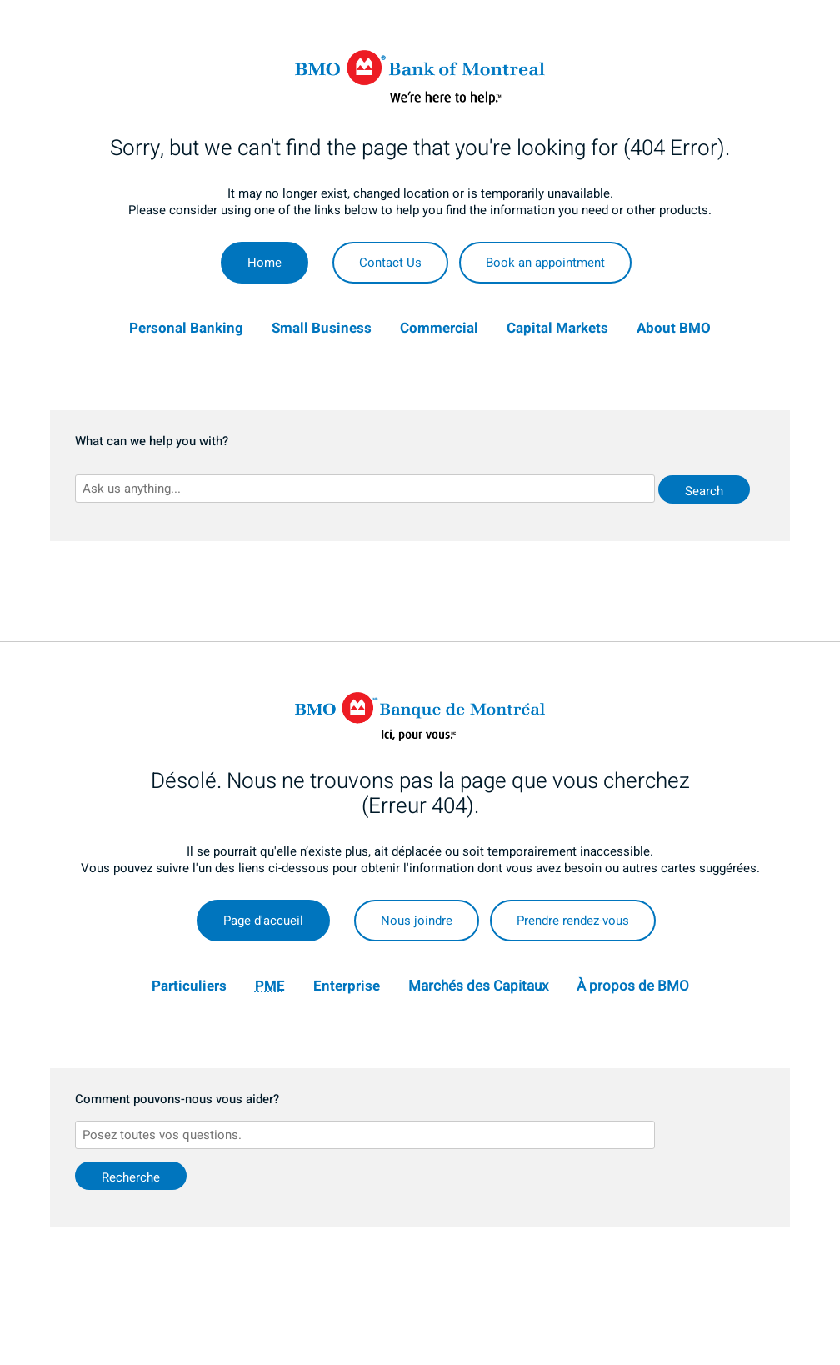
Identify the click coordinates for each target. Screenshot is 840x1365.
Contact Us (390, 262)
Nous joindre (416, 920)
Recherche (131, 1177)
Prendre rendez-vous (573, 920)
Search (704, 491)
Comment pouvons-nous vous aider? (177, 1099)
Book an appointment (545, 262)
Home (265, 262)
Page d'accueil (263, 920)
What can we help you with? (151, 442)
